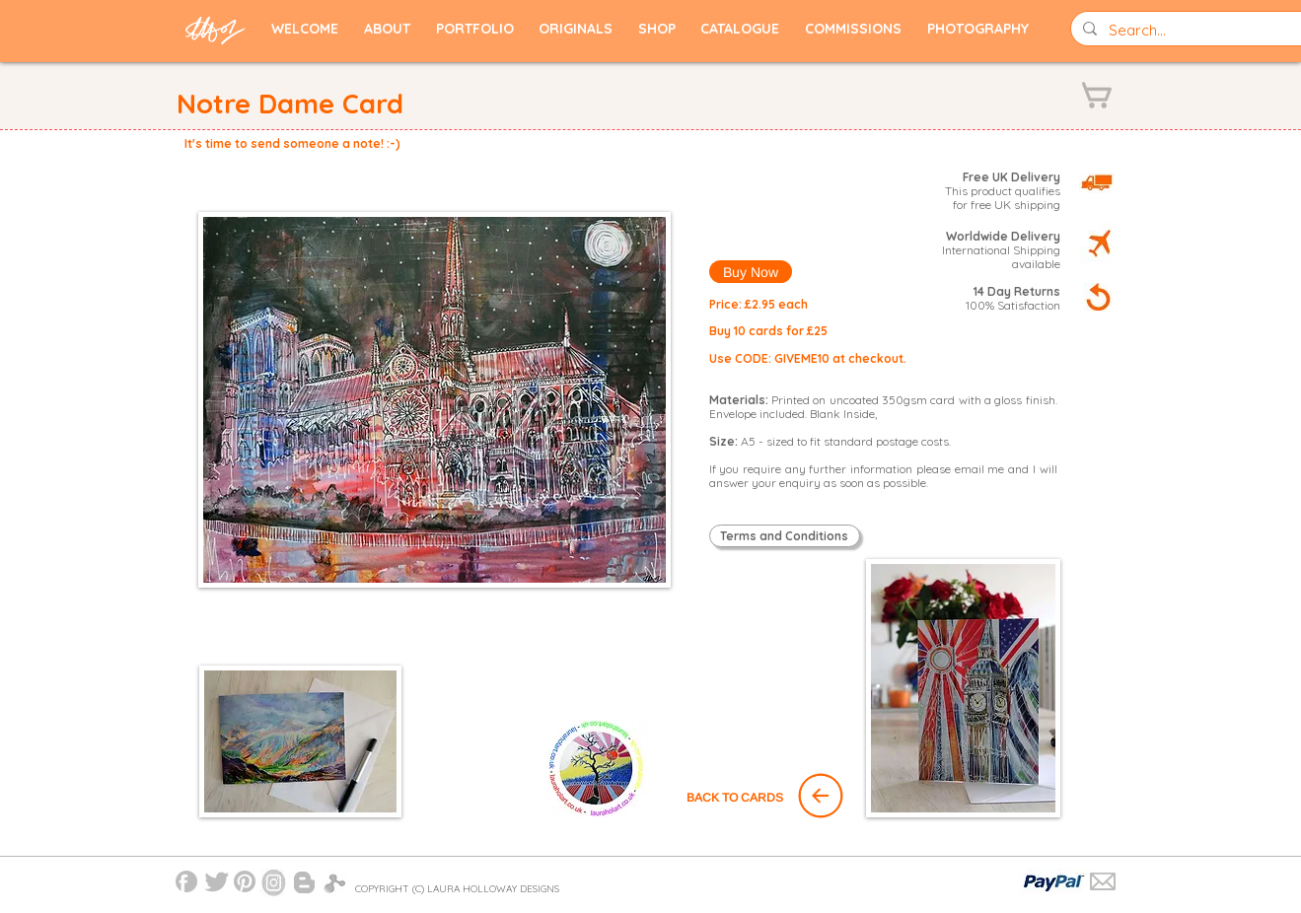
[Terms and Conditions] (784, 536)
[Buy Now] (750, 271)
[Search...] (1193, 30)
